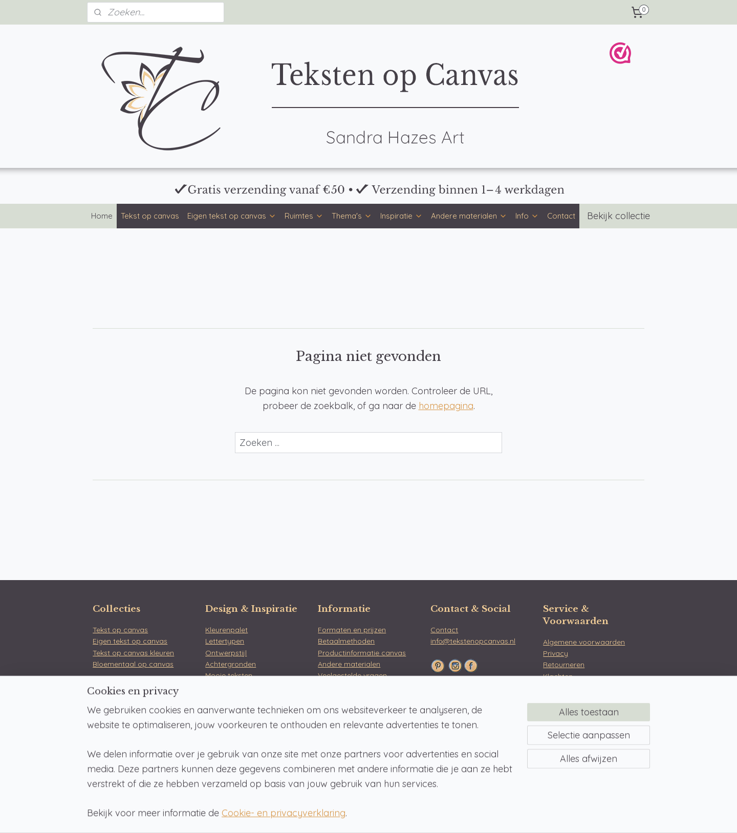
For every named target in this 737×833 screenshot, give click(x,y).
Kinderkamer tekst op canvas (142, 742)
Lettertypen (224, 641)
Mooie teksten (228, 675)
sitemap (340, 814)
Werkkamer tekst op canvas (140, 753)
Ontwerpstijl (226, 652)
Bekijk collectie (618, 216)
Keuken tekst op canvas (133, 730)
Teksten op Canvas (462, 733)
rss (359, 814)
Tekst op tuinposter (237, 753)
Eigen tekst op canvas (231, 216)
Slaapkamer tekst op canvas (141, 719)
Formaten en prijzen (352, 629)
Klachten (558, 676)
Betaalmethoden (346, 641)
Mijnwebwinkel (480, 814)
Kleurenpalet (226, 629)
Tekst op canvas (150, 216)
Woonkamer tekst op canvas (142, 707)
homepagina (446, 406)
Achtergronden (230, 664)
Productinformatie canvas (362, 652)
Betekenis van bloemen (244, 687)
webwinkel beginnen (395, 814)
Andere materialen (469, 216)
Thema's (352, 216)
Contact (561, 216)
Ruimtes (304, 216)
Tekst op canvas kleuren (133, 652)
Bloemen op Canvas (464, 745)
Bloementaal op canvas (133, 664)
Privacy (555, 653)
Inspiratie (401, 216)
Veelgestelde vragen (352, 675)
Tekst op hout (228, 765)
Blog (213, 698)
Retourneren (563, 664)
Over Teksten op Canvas (359, 687)
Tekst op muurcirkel (238, 742)
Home (102, 216)
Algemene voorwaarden (584, 642)
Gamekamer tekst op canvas (142, 765)
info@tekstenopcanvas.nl (472, 641)
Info (527, 216)
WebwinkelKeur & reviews (586, 687)
